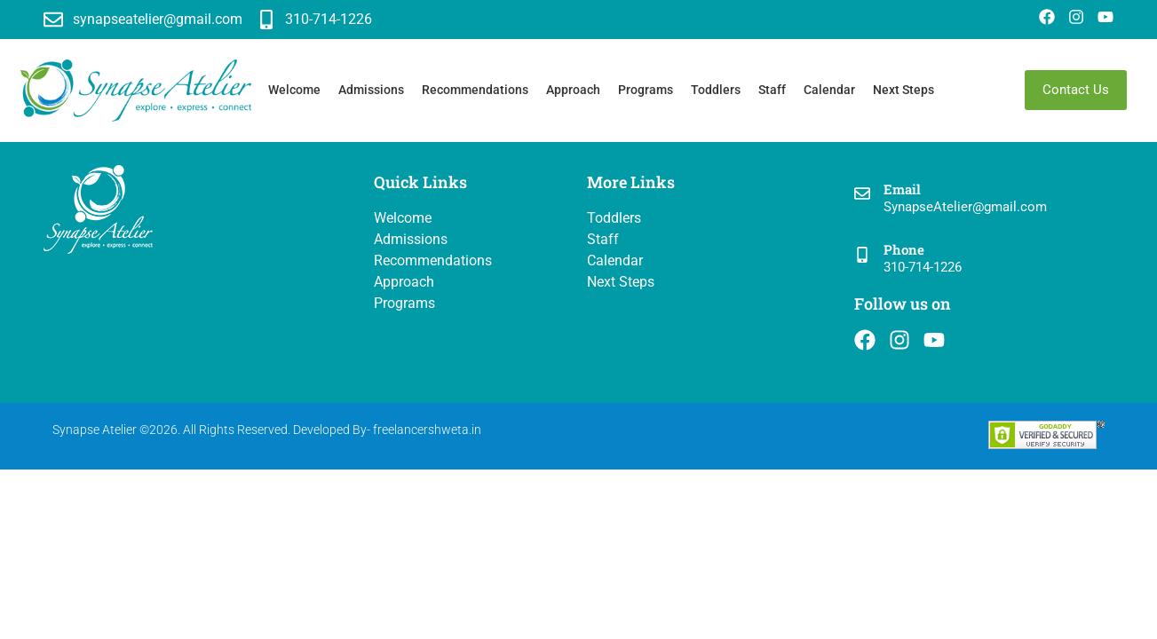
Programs (645, 90)
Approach (573, 90)
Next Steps (903, 90)
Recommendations (475, 90)
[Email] (862, 194)
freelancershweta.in (427, 429)
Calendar (829, 90)
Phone (904, 249)
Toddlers (716, 90)
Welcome (294, 90)
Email (902, 189)
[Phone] (862, 256)
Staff (772, 90)
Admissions (371, 90)
